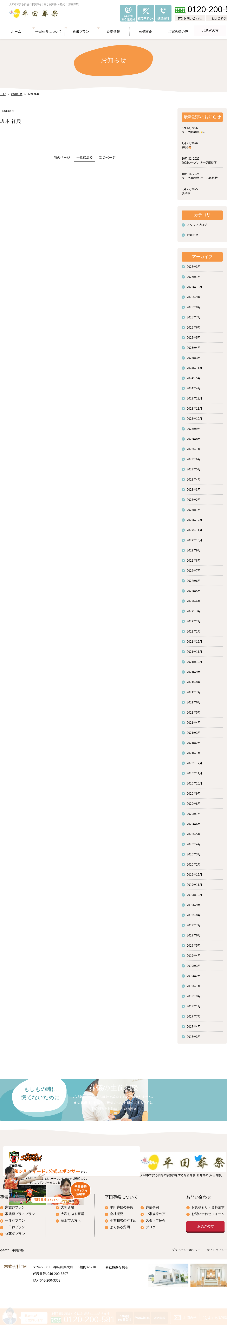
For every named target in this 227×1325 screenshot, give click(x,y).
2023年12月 (194, 396)
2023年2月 (194, 497)
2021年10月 (194, 660)
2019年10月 (194, 893)
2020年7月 (194, 812)
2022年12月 (194, 518)
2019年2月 (194, 974)
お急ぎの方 (210, 29)
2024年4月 (194, 386)
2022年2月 (194, 619)
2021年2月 (194, 741)
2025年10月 (194, 285)
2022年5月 (194, 589)
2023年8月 (194, 437)
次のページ (117, 155)
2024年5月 (194, 376)
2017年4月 (194, 1024)
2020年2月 (194, 862)
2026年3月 (194, 264)
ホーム (16, 29)
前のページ (52, 155)
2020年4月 (194, 842)
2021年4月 (194, 720)
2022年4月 (194, 599)
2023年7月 (194, 447)
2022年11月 (194, 528)
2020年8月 (194, 801)
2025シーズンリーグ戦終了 (199, 160)
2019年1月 (194, 984)
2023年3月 (194, 487)
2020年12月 (194, 761)
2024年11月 (194, 366)
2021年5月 (194, 710)
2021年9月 (194, 670)
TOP (2, 92)
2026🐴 (187, 145)
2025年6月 (194, 325)
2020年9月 (194, 791)
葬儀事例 (146, 29)
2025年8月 (194, 305)
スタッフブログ (197, 223)
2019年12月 (194, 872)
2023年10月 (194, 416)
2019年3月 (194, 963)
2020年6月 (194, 822)
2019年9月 (194, 903)
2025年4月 (194, 345)
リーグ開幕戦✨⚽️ (193, 130)
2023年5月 (194, 467)
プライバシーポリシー (186, 1267)
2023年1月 (194, 508)
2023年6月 (194, 457)
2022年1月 (194, 629)
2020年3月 (194, 852)
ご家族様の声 (178, 29)
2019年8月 (194, 913)
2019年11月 (194, 882)
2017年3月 (194, 1034)
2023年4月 (194, 477)
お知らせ (15, 92)
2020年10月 (194, 781)
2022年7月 (194, 568)
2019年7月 (194, 923)
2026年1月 (194, 275)
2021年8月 (194, 680)
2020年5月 (194, 832)
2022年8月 (194, 558)
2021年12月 (194, 639)
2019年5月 (194, 943)
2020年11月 (194, 771)
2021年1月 (194, 751)
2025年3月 (194, 356)
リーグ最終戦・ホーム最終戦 (200, 176)
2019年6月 (194, 933)
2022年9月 (194, 548)
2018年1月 (194, 1004)
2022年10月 (194, 538)
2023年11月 (194, 406)
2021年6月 (194, 700)
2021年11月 (194, 649)
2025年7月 (194, 315)
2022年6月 (194, 578)
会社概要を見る (116, 1284)
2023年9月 (194, 427)
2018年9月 (194, 994)
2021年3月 (194, 730)
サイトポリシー (217, 1267)
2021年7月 (194, 690)
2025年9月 (194, 295)
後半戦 (186, 191)
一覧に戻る (84, 155)
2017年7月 (194, 1014)
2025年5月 (194, 335)
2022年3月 (194, 609)
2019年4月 (194, 953)
